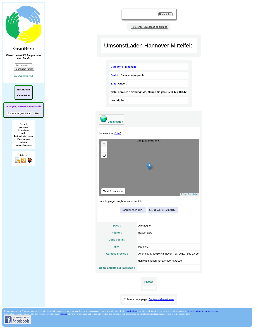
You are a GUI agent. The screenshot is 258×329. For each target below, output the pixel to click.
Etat (113, 83)
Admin (23, 142)
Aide (23, 133)
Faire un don (23, 139)
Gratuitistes (23, 130)
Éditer (117, 133)
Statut (114, 75)
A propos (23, 127)
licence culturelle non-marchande (202, 311)
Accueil (23, 124)
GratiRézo (23, 48)
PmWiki (64, 313)
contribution (131, 311)
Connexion (23, 95)
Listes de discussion (23, 136)
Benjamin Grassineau (161, 299)
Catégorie (117, 66)
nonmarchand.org (23, 145)
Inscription (23, 89)
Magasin (130, 66)
